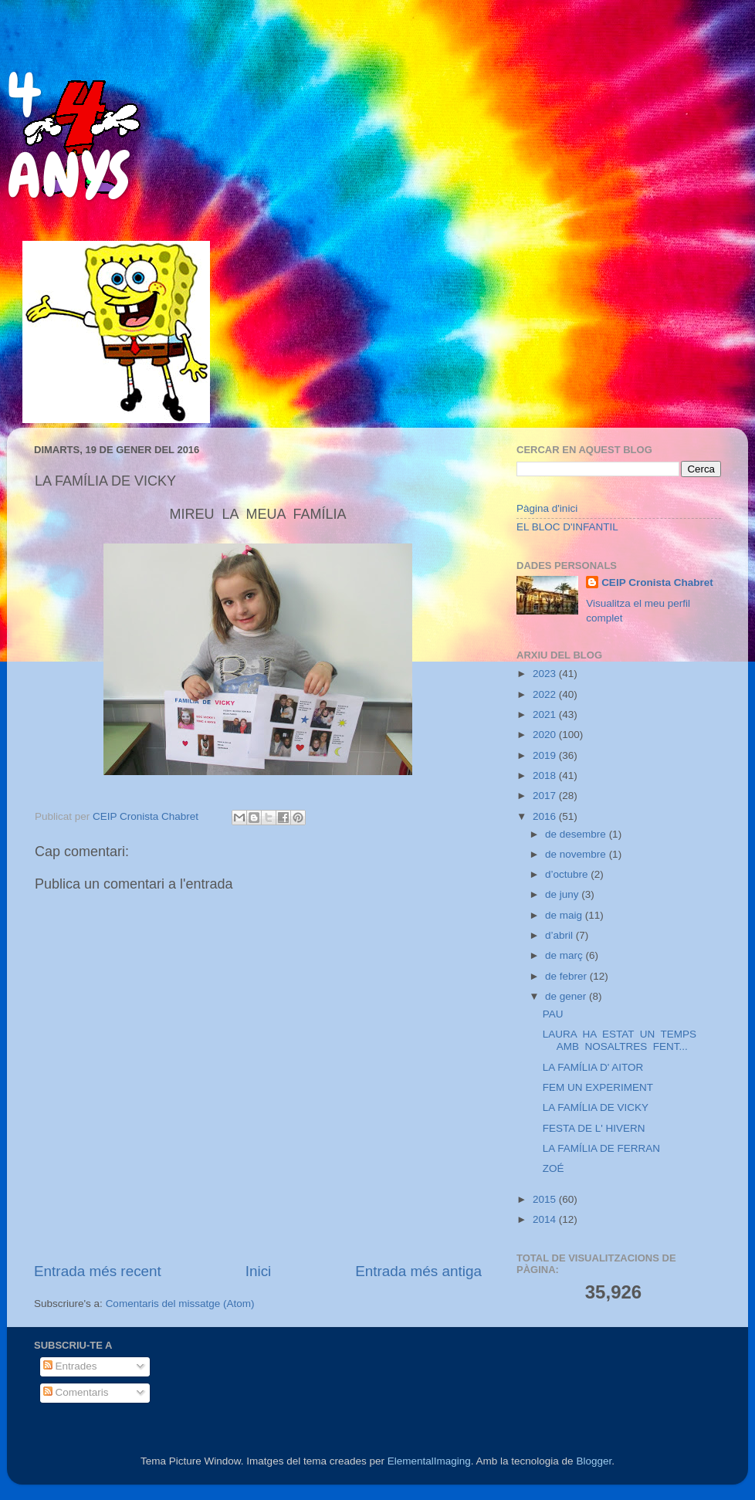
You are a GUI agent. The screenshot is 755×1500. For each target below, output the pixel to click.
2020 (546, 734)
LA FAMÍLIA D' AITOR (593, 1067)
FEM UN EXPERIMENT (598, 1087)
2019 (546, 755)
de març (565, 955)
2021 (546, 714)
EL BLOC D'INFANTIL (567, 527)
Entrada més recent (97, 1271)
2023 (546, 673)
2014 (546, 1219)
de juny (563, 894)
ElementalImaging (429, 1461)
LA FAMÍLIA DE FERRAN (601, 1148)
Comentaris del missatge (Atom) (180, 1303)
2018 (546, 775)
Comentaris (76, 1392)
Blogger (593, 1461)
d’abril (560, 935)
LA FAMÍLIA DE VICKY (595, 1107)
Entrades (70, 1366)
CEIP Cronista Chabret (657, 582)
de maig (565, 915)
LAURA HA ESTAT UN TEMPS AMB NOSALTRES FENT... (619, 1040)
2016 (546, 816)
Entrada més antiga (418, 1271)
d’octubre (568, 874)
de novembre (577, 854)
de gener (567, 996)
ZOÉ (553, 1168)
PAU (553, 1014)
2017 (546, 795)
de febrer (567, 976)
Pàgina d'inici (546, 508)
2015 (546, 1199)
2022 (546, 694)
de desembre (577, 834)
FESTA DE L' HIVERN (594, 1128)
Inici (258, 1271)
